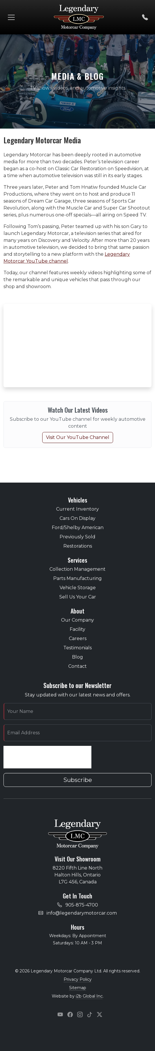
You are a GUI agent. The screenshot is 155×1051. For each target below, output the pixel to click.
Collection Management (77, 569)
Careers (77, 638)
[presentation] (47, 757)
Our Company (77, 620)
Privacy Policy (78, 979)
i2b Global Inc (89, 996)
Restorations (77, 546)
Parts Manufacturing (77, 578)
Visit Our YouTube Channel (77, 437)
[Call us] (145, 17)
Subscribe (77, 779)
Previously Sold (77, 537)
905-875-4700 (81, 905)
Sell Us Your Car (77, 597)
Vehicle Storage (78, 587)
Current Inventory (77, 509)
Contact (77, 666)
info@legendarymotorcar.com (82, 913)
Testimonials (77, 647)
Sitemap (77, 987)
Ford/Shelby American (78, 527)
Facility (77, 629)
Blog (77, 657)
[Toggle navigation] (11, 17)
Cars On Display (77, 518)
